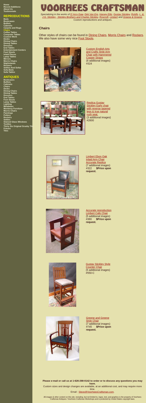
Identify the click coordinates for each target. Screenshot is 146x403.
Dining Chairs (97, 35)
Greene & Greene (132, 17)
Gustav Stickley (121, 14)
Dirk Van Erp (91, 14)
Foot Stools (85, 38)
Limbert (114, 17)
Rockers (137, 35)
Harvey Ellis (105, 14)
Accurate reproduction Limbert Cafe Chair (98, 212)
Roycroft (103, 17)
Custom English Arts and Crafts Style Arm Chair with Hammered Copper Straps (98, 53)
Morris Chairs (117, 35)
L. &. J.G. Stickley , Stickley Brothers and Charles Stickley (93, 15)
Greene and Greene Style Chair (97, 319)
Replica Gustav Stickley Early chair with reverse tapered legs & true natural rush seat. (98, 108)
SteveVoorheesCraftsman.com (96, 391)
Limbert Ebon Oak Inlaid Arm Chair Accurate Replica (96, 159)
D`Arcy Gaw (76, 14)
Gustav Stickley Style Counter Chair (98, 265)
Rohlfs (134, 14)
